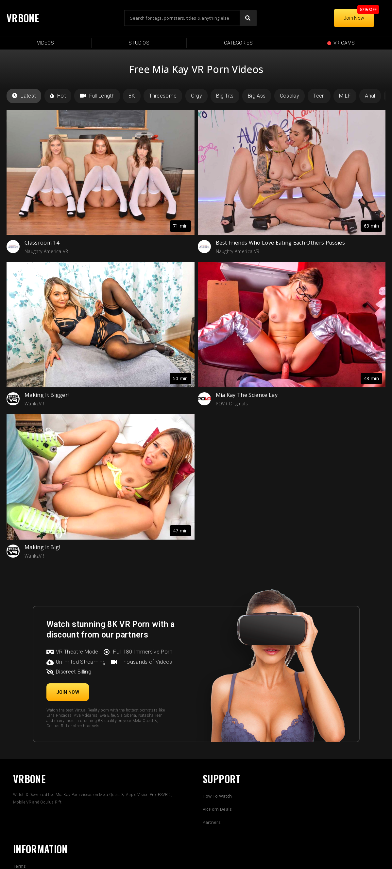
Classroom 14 (42, 242)
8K (131, 96)
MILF (345, 96)
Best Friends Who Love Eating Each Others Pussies (280, 242)
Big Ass (256, 96)
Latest (24, 96)
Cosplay (289, 96)
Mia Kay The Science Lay (247, 394)
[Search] (248, 18)
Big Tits (225, 96)
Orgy (196, 96)
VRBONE (23, 17)
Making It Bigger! (47, 394)
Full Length (97, 96)
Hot (58, 96)
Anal (370, 96)
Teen (319, 96)
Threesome (163, 96)
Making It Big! (42, 547)
